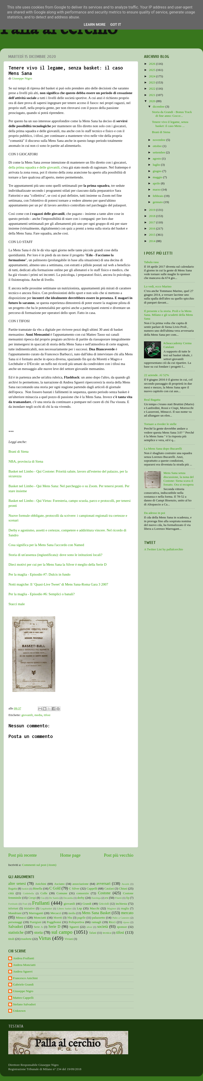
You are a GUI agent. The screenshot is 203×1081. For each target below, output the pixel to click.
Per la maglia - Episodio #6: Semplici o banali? (41, 594)
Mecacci (55, 913)
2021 (152, 95)
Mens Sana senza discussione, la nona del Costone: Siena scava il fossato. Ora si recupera (178, 478)
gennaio (158, 202)
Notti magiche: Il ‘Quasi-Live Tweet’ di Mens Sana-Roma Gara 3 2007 (58, 584)
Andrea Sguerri (23, 971)
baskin (25, 888)
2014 (152, 241)
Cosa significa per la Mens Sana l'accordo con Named (46, 545)
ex (106, 897)
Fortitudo (13, 903)
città (11, 893)
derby (81, 897)
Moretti (58, 917)
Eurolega (96, 897)
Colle (43, 893)
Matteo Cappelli (23, 997)
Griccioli (104, 903)
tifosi (47, 715)
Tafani (92, 932)
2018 (152, 216)
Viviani (69, 939)
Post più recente (22, 855)
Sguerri (74, 927)
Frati (24, 903)
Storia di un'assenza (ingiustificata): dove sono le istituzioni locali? (55, 555)
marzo (157, 189)
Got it (115, 24)
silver (89, 926)
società (102, 927)
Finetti (118, 897)
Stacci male (16, 604)
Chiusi (123, 888)
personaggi (15, 922)
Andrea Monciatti (24, 965)
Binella (37, 888)
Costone (104, 893)
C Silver (74, 888)
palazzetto (98, 917)
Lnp (79, 908)
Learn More (95, 24)
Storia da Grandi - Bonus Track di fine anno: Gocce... (172, 113)
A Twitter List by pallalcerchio (163, 549)
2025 (152, 70)
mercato (127, 913)
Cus (43, 897)
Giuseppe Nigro (23, 991)
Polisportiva (76, 922)
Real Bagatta (152, 399)
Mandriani (14, 913)
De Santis (54, 897)
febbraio (158, 196)
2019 (152, 210)
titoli (11, 939)
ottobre (158, 146)
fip (127, 897)
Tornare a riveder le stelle (160, 424)
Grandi (87, 903)
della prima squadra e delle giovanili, (34, 167)
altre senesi (17, 883)
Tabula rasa (151, 262)
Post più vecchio (118, 855)
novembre (159, 140)
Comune (61, 893)
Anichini (40, 884)
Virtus (44, 938)
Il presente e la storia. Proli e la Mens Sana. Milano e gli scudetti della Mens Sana (168, 314)
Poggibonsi (54, 922)
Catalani (109, 888)
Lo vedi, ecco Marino (157, 286)
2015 (152, 234)
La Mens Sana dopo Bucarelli (163, 448)
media (38, 715)
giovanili (27, 715)
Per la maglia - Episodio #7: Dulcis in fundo (39, 574)
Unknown (19, 1010)
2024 (152, 76)
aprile (157, 183)
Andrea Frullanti (23, 958)
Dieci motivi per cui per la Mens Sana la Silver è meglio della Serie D (57, 564)
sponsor (122, 927)
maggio (158, 177)
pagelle (81, 917)
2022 (152, 88)
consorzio (82, 893)
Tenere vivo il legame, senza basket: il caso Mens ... (170, 123)
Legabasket (46, 908)
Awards (125, 883)
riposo (126, 922)
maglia (125, 908)
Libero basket (64, 908)
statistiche (16, 932)
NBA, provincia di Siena (25, 461)
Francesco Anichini (25, 978)
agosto (157, 158)
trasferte (26, 939)
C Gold (55, 888)
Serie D (54, 927)
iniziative (29, 908)
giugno (157, 171)
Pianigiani (35, 922)
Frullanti (41, 903)
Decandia (68, 897)
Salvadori (15, 927)
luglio (157, 164)
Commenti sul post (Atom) (39, 865)
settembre (159, 152)
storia (38, 932)
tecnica (107, 932)
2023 (152, 82)
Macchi (94, 908)
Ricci (112, 922)
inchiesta (121, 903)
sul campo (61, 932)
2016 (152, 228)
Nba (69, 917)
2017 (152, 222)
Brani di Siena (18, 451)
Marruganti (36, 913)
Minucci (21, 917)
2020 (152, 101)
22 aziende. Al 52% (156, 375)
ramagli (96, 922)
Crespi (32, 897)
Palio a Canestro (121, 917)
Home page (70, 855)
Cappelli (92, 888)
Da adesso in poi (154, 513)
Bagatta (12, 888)
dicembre (159, 106)
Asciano (59, 884)
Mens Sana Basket (96, 913)
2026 (152, 63)
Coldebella (28, 893)
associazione (80, 884)
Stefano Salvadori (24, 1004)
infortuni (13, 908)
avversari (103, 883)
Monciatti (40, 917)
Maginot (111, 908)
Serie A (38, 927)
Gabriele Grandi (23, 984)
